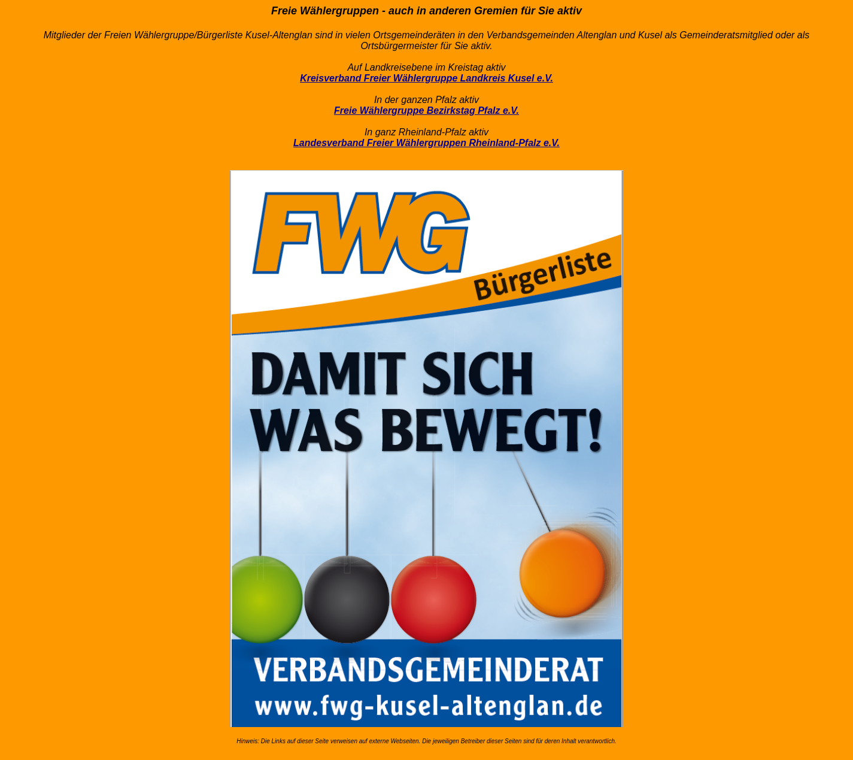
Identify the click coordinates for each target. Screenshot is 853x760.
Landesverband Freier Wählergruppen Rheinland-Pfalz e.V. (426, 143)
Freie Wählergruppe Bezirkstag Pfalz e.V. (426, 110)
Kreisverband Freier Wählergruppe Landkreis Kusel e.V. (426, 78)
